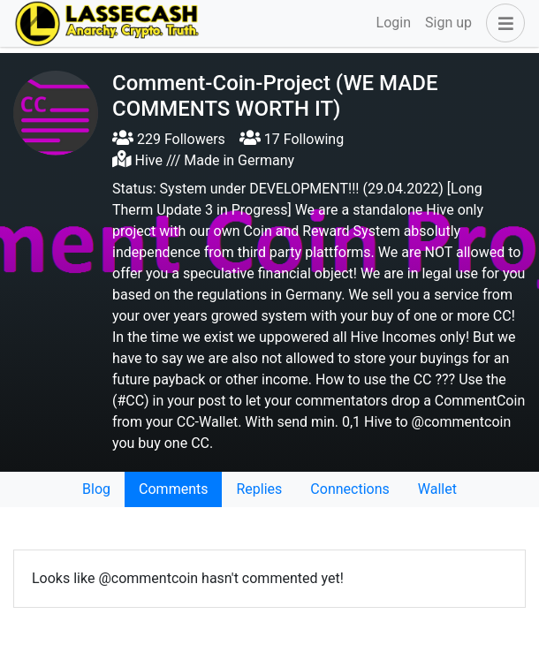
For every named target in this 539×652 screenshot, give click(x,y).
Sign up (448, 22)
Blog (96, 489)
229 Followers (168, 139)
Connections (349, 489)
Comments (173, 489)
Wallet (437, 489)
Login (393, 22)
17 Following (291, 139)
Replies (259, 489)
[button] (502, 23)
